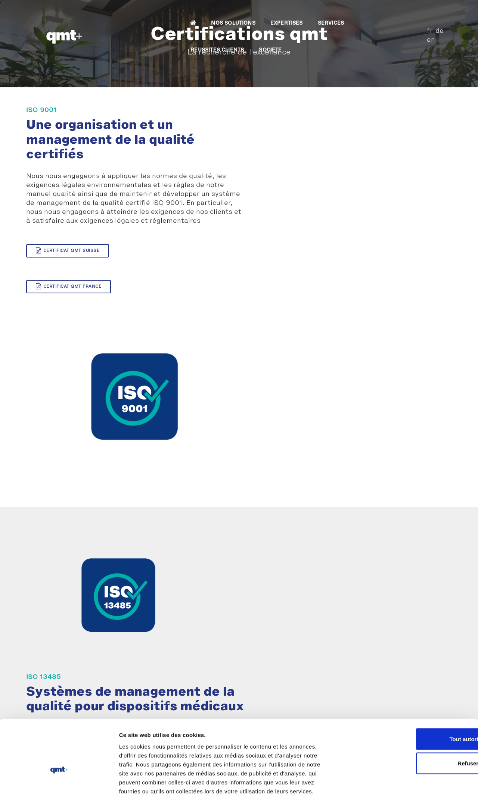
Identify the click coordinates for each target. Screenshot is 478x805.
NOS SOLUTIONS (182, 13)
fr (423, 12)
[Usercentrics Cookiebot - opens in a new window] (48, 790)
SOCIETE (387, 13)
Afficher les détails (411, 790)
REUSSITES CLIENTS (334, 13)
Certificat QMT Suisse (67, 260)
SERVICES (280, 13)
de (433, 12)
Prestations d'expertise (70, 655)
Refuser (415, 741)
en (445, 12)
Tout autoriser (415, 717)
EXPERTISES (235, 13)
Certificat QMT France (172, 260)
